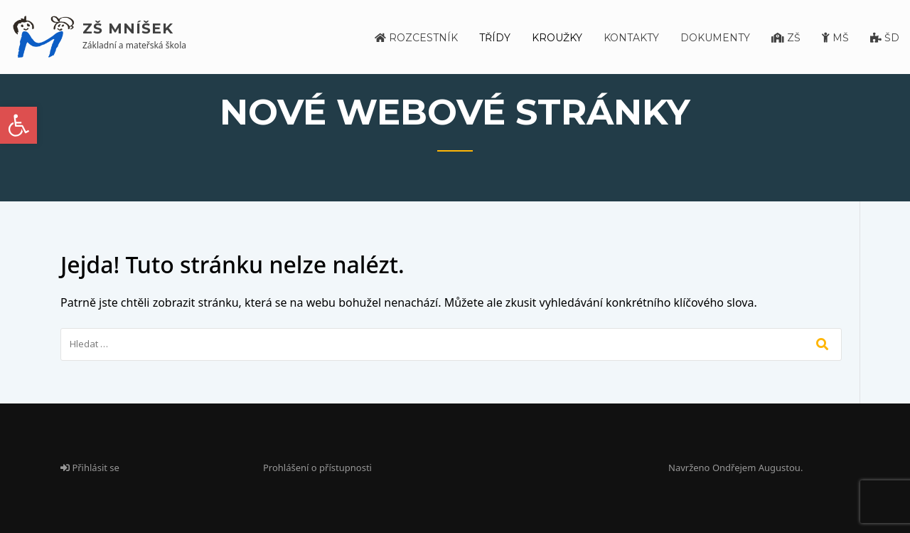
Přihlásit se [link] (89, 467)
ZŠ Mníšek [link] (127, 28)
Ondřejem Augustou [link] (756, 467)
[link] (18, 125)
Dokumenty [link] (715, 37)
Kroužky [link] (557, 37)
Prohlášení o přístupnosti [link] (317, 467)
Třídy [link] (494, 37)
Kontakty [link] (631, 37)
